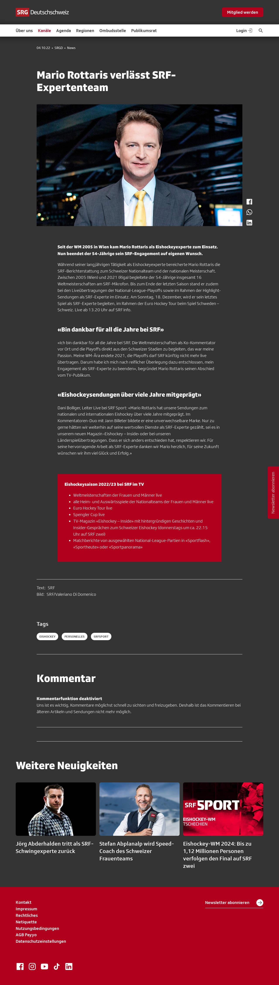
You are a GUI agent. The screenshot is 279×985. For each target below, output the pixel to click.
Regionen (85, 30)
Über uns (24, 30)
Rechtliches (27, 915)
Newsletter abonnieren (234, 902)
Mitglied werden (242, 12)
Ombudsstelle (112, 30)
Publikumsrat (144, 30)
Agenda (63, 30)
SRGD (58, 48)
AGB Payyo (26, 934)
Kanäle (44, 30)
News (71, 48)
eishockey (47, 636)
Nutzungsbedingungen (37, 928)
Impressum (26, 908)
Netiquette (26, 921)
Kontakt (23, 902)
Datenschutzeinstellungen (41, 941)
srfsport (101, 636)
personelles (75, 636)
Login (244, 30)
